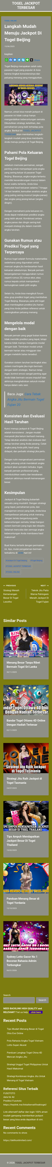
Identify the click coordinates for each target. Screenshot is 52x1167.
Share (37, 60)
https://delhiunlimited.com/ (17, 1140)
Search (7, 995)
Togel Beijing (36, 560)
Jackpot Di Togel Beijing (16, 560)
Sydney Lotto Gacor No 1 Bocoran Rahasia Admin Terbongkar (22, 961)
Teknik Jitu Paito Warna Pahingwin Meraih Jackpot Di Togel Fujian (38, 593)
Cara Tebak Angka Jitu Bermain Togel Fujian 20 (25, 399)
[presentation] (26, 642)
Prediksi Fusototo (12, 1100)
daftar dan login (26, 1111)
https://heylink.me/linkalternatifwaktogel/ (25, 1104)
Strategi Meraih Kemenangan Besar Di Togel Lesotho (13, 593)
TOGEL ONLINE (10, 21)
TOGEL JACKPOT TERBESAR (18, 566)
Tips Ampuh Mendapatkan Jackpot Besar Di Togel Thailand (23, 841)
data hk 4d (8, 1097)
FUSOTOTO (9, 1093)
